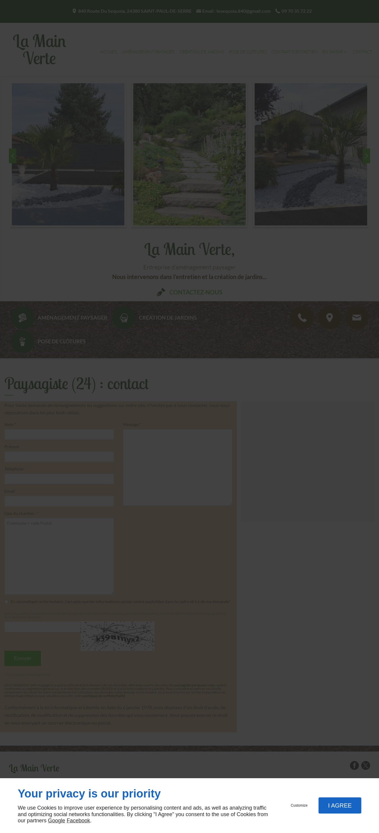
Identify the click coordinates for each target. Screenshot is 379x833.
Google (56, 821)
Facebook (78, 821)
